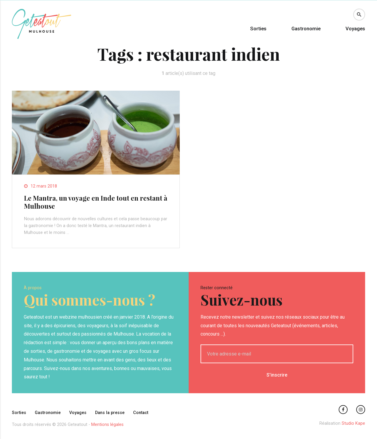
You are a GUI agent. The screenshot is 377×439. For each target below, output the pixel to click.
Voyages (355, 28)
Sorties (258, 28)
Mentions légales (107, 424)
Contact (140, 412)
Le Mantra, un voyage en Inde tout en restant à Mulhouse (95, 201)
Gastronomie (306, 28)
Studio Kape (353, 423)
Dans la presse (109, 412)
